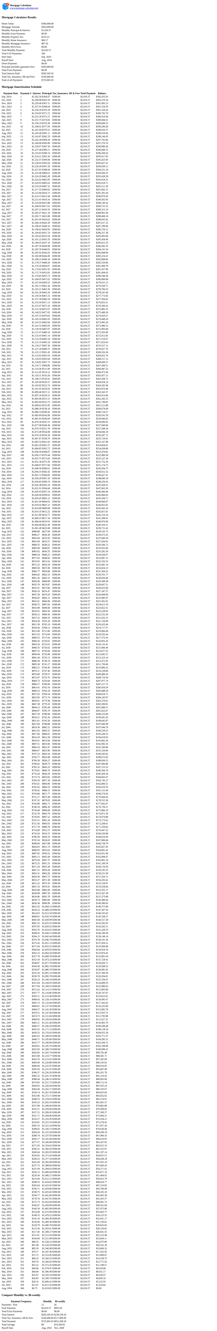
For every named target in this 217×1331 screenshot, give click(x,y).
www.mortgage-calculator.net (24, 8)
